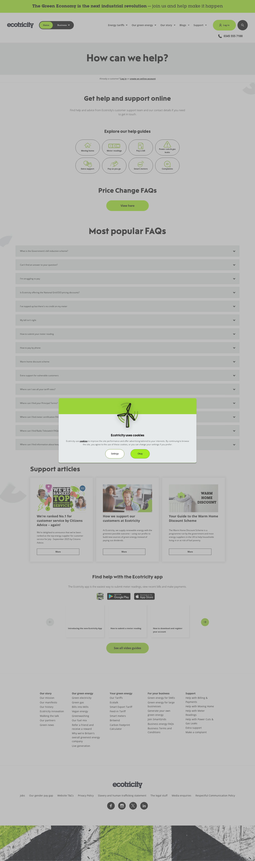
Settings (115, 453)
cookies (83, 441)
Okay (140, 453)
